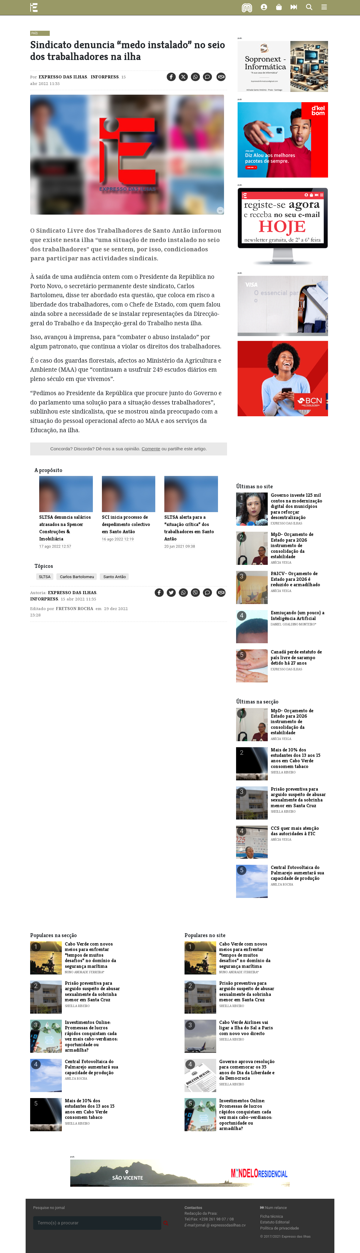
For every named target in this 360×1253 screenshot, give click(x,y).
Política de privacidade (279, 1228)
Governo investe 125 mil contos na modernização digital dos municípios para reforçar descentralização (296, 506)
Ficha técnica (271, 1216)
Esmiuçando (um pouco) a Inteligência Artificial (297, 615)
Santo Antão (114, 576)
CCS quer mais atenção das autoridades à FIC (295, 831)
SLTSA (45, 576)
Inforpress (104, 77)
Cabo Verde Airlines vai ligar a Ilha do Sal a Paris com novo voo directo (246, 1028)
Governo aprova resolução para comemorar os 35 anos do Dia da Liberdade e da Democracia (247, 1069)
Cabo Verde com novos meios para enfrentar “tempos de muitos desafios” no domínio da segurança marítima (90, 955)
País (34, 33)
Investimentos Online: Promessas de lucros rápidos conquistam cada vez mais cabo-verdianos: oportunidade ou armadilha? (91, 1036)
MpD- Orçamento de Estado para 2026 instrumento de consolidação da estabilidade (292, 545)
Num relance (273, 1207)
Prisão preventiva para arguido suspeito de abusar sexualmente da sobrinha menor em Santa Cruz (298, 797)
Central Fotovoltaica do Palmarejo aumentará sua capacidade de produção (297, 873)
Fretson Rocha (74, 608)
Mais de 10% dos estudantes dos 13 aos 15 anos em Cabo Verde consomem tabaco (296, 758)
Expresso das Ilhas (63, 77)
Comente (151, 448)
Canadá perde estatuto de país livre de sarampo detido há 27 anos (296, 657)
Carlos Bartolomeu (76, 576)
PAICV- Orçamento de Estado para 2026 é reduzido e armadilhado (295, 579)
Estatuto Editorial (274, 1222)
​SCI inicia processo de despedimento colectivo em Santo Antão (126, 524)
